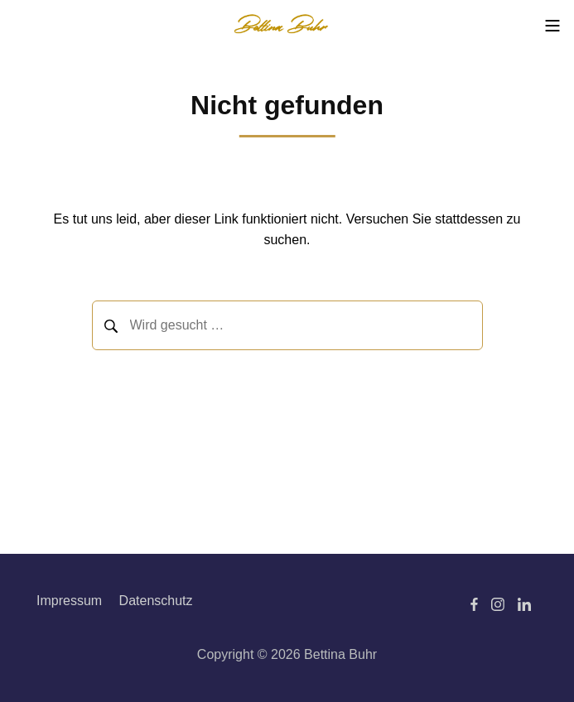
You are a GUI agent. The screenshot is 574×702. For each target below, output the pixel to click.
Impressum (69, 601)
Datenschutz (156, 601)
